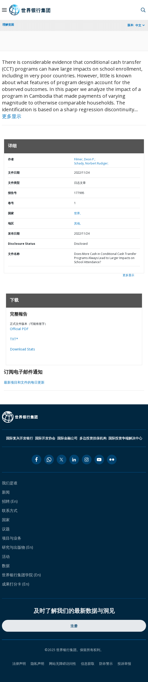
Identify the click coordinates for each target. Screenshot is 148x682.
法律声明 (19, 663)
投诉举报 (124, 663)
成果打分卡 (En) (15, 584)
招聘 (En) (10, 501)
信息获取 (87, 663)
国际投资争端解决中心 (125, 438)
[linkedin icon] (74, 459)
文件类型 (14, 183)
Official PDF (19, 328)
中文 (138, 25)
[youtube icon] (99, 459)
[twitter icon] (61, 459)
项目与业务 (11, 538)
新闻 (6, 492)
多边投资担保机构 (92, 438)
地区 (11, 223)
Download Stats (22, 349)
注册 (74, 625)
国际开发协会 (45, 438)
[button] (143, 10)
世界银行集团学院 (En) (21, 575)
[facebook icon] (36, 459)
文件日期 (14, 172)
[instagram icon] (87, 459)
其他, (77, 223)
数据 (6, 565)
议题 (6, 529)
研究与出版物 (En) (17, 547)
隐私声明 (37, 663)
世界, (77, 213)
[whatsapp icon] (49, 459)
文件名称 (14, 254)
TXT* (14, 339)
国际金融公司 (67, 438)
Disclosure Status (21, 244)
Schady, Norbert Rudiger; (91, 163)
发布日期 (14, 233)
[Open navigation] (4, 10)
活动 (6, 556)
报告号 (12, 193)
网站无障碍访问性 (62, 663)
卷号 (11, 203)
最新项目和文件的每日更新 (24, 382)
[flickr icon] (112, 459)
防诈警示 (106, 663)
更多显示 (11, 116)
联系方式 (9, 510)
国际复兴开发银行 (19, 438)
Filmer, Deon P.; (84, 159)
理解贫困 (8, 24)
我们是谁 (9, 483)
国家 (11, 213)
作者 (11, 159)
